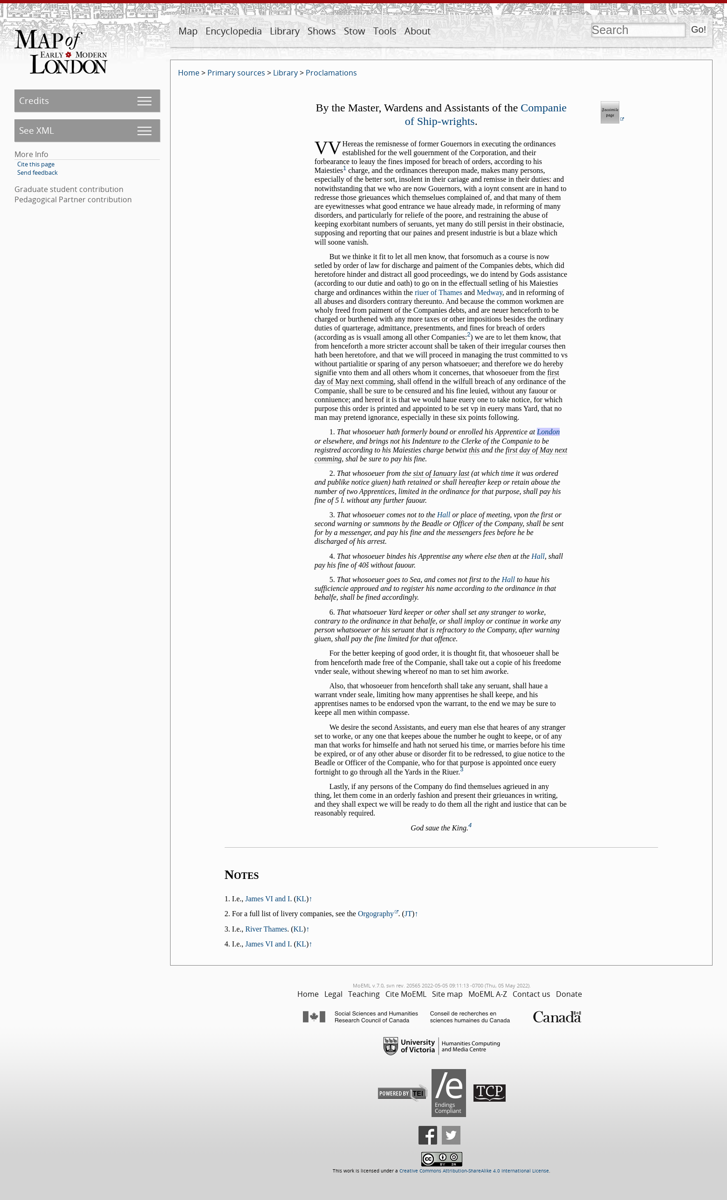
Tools (385, 31)
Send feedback (37, 172)
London (548, 432)
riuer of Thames (438, 292)
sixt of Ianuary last (441, 473)
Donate (569, 994)
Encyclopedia (234, 31)
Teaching (364, 994)
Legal (333, 994)
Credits (34, 100)
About (418, 31)
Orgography (376, 914)
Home (188, 73)
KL (301, 899)
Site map (447, 994)
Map (188, 31)
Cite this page (36, 164)
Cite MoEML (405, 994)
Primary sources (236, 73)
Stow (354, 31)
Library (285, 31)
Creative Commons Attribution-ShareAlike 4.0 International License (474, 1171)
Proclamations (331, 73)
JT (408, 914)
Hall (443, 515)
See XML (36, 130)
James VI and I (267, 899)
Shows (322, 31)
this (474, 450)
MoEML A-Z (487, 994)
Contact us (531, 994)
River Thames (266, 929)
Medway (489, 292)
